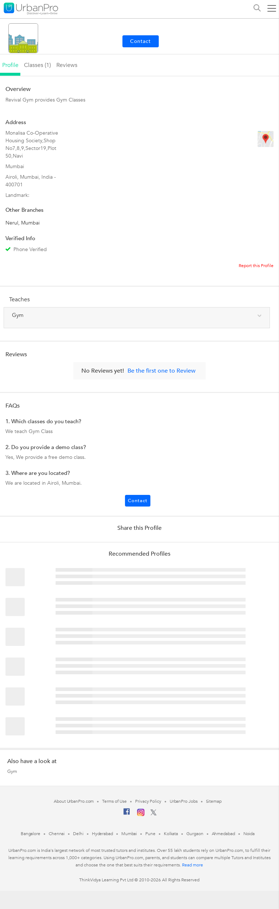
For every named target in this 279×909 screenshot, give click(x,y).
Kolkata (171, 834)
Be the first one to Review (161, 371)
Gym (12, 771)
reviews (66, 65)
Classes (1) (37, 65)
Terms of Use (114, 801)
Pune (150, 834)
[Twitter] (153, 814)
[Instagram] (141, 815)
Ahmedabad (223, 834)
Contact (137, 500)
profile (10, 65)
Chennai (57, 834)
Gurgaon (194, 834)
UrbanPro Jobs (184, 801)
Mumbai (129, 834)
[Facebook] (126, 814)
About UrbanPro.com (74, 801)
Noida (249, 834)
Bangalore (30, 834)
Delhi (78, 834)
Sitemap (214, 801)
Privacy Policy (148, 801)
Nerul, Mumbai (22, 222)
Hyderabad (102, 834)
